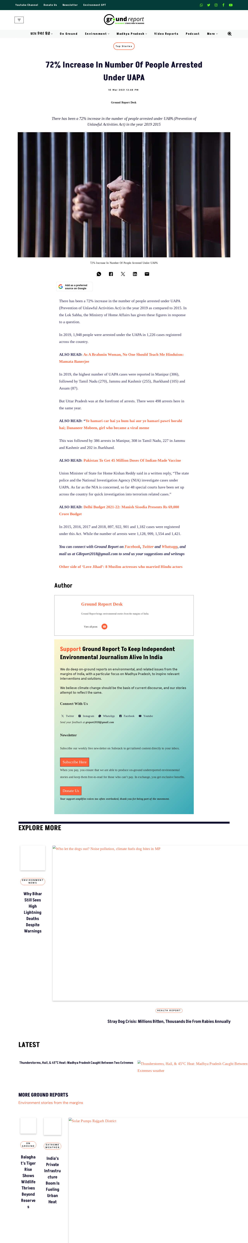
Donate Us (50, 5)
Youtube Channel (26, 5)
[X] (208, 5)
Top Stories (123, 46)
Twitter (148, 547)
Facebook (132, 547)
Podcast (193, 34)
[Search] (230, 34)
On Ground (69, 34)
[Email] (105, 627)
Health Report (124, 920)
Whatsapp (170, 547)
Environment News (52, 920)
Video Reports (166, 34)
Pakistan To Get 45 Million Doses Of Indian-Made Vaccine (132, 461)
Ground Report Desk (123, 102)
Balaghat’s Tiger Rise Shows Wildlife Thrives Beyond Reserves (136, 1216)
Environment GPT (94, 5)
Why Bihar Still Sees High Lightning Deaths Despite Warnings (52, 934)
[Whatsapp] (201, 5)
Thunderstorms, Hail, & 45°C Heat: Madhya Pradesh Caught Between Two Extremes (76, 985)
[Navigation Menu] (19, 20)
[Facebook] (223, 5)
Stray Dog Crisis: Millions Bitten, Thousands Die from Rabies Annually (124, 937)
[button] (52, 34)
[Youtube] (230, 5)
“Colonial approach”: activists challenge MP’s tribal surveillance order (195, 937)
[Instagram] (216, 5)
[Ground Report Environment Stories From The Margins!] (124, 20)
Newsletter (70, 5)
